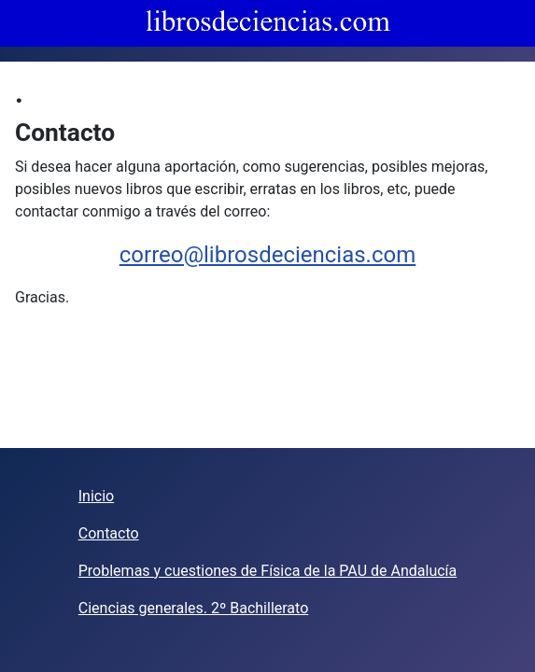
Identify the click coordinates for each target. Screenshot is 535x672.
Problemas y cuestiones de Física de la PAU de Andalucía (267, 571)
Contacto (108, 533)
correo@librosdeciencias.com (267, 255)
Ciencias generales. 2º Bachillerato (193, 608)
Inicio (96, 496)
